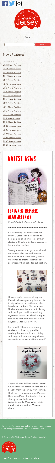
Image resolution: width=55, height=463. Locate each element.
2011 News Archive (11, 118)
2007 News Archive (12, 133)
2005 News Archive (12, 141)
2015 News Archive (12, 103)
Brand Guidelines (32, 428)
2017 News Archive (12, 95)
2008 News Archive (12, 129)
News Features (13, 54)
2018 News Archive (12, 91)
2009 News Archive (12, 126)
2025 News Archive (12, 64)
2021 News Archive (12, 80)
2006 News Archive (12, 137)
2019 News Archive (12, 87)
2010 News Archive (12, 122)
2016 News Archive (12, 99)
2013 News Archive (12, 110)
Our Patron (6, 428)
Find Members (14, 426)
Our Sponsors (17, 428)
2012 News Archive (12, 114)
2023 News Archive (12, 72)
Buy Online (25, 426)
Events (34, 426)
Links (42, 428)
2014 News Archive (12, 106)
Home (4, 426)
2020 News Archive (12, 83)
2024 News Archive (12, 68)
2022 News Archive (12, 76)
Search (43, 44)
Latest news (8, 61)
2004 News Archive (12, 145)
